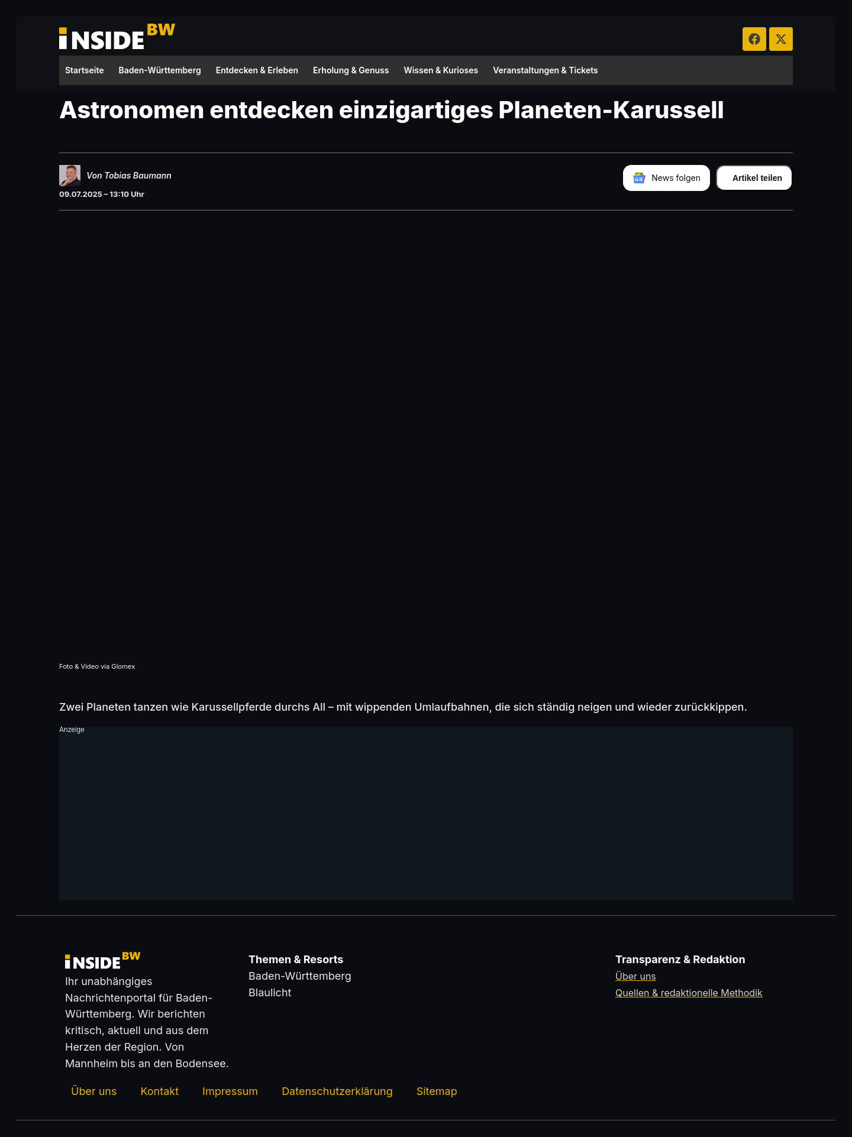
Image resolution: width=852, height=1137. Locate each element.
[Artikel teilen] (754, 178)
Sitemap (437, 1091)
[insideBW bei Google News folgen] (666, 178)
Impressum (230, 1091)
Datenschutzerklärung (337, 1091)
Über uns (94, 1091)
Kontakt (159, 1091)
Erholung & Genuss (351, 70)
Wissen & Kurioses (441, 70)
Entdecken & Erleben (257, 70)
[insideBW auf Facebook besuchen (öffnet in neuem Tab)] (754, 39)
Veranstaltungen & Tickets (545, 70)
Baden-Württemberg (160, 70)
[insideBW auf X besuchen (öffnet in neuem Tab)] (781, 39)
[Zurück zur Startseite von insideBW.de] (118, 39)
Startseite (84, 70)
